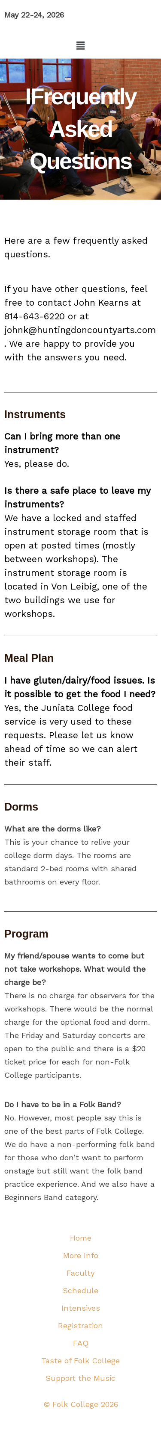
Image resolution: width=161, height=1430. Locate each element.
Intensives (80, 1307)
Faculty (80, 1272)
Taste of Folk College (80, 1360)
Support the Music (80, 1378)
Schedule (80, 1290)
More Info (80, 1255)
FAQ (80, 1343)
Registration (80, 1325)
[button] (80, 46)
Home (80, 1237)
